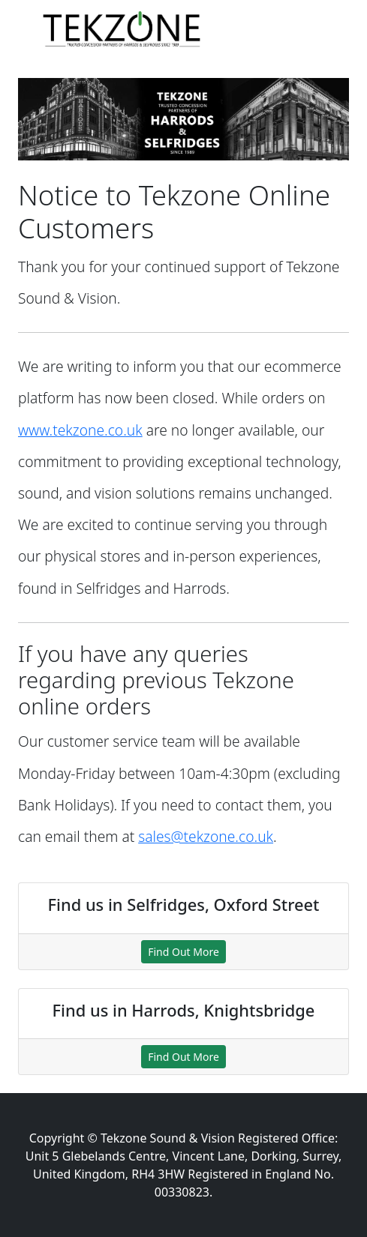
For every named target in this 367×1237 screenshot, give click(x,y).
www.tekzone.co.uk (80, 430)
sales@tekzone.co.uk (205, 836)
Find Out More (183, 952)
